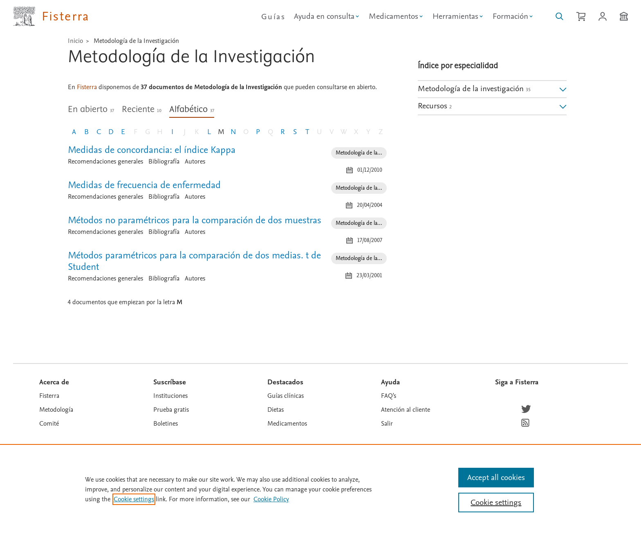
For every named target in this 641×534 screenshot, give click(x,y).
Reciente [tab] (141, 109)
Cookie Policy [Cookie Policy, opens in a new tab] (271, 499)
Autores (195, 161)
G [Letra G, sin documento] (147, 132)
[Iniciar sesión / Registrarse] (602, 16)
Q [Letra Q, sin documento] (270, 132)
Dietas (275, 409)
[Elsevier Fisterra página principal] (51, 16)
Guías (273, 16)
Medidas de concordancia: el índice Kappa (151, 150)
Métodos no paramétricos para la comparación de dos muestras (194, 220)
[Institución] (623, 16)
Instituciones (170, 395)
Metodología (56, 409)
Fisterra (49, 395)
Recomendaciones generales (105, 161)
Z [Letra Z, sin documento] (381, 132)
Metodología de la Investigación (136, 40)
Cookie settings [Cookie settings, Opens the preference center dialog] (496, 502)
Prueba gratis (171, 409)
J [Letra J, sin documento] (185, 132)
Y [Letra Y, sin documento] (368, 132)
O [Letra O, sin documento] (246, 132)
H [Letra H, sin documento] (160, 132)
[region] (320, 489)
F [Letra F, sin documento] (135, 132)
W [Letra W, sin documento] (344, 132)
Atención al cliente (405, 409)
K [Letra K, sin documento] (197, 132)
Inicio (75, 40)
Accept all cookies (496, 477)
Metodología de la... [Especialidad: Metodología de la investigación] (359, 153)
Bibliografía (163, 161)
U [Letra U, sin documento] (319, 132)
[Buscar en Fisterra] (559, 16)
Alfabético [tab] (191, 109)
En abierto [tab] (91, 109)
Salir (387, 423)
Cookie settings (134, 499)
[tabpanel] (227, 229)
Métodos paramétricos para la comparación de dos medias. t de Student (194, 261)
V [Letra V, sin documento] (331, 132)
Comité (49, 423)
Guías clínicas (285, 395)
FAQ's (388, 395)
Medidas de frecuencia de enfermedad (144, 185)
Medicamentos (287, 423)
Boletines (165, 423)
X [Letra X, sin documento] (356, 132)
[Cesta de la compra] (581, 16)
